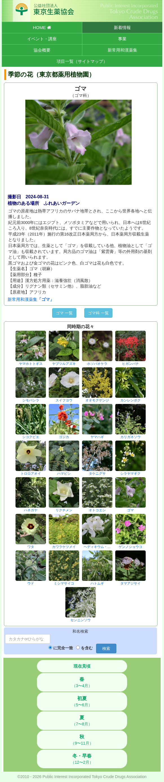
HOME (42, 27)
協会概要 (42, 50)
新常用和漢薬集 (122, 50)
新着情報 (122, 27)
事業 (122, 38)
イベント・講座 (42, 38)
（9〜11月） (82, 739)
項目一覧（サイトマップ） (82, 61)
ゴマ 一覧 (64, 313)
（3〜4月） (82, 682)
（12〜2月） (82, 759)
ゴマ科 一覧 (98, 313)
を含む (87, 648)
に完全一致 (63, 648)
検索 (106, 648)
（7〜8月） (82, 720)
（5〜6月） (82, 701)
